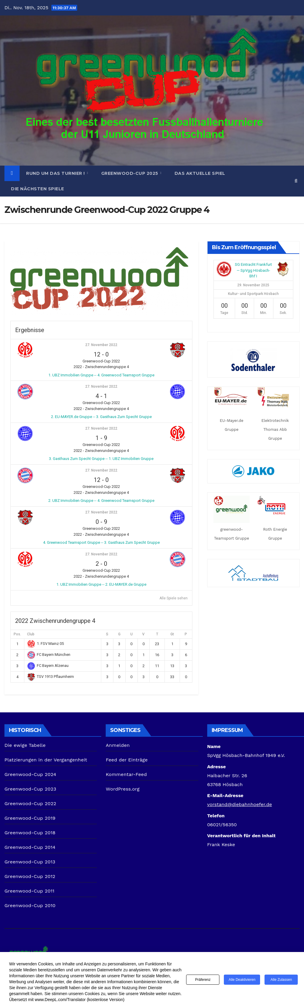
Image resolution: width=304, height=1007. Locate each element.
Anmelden (118, 745)
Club (30, 634)
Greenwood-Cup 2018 (30, 832)
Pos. (17, 634)
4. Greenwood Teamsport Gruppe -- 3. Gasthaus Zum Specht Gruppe (101, 542)
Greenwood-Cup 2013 (29, 862)
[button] (296, 181)
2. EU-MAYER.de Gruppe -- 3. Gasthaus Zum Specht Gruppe (101, 416)
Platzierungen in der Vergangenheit (45, 760)
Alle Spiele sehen (173, 598)
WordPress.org (123, 789)
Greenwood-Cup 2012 (29, 876)
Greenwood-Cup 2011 (29, 891)
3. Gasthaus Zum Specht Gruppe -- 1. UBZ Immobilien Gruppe (101, 458)
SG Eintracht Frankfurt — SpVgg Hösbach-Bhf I (253, 270)
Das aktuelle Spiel (200, 173)
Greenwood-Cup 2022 (30, 803)
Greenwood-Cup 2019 (30, 818)
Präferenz (202, 980)
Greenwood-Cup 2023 (30, 789)
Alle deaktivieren (242, 980)
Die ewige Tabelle (25, 745)
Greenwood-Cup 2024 (30, 774)
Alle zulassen (281, 980)
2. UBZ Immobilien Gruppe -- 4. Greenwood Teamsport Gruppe (101, 500)
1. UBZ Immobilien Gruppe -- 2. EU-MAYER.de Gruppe (101, 584)
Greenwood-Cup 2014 (30, 847)
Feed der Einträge (127, 760)
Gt (172, 634)
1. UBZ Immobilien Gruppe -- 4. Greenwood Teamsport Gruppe (101, 375)
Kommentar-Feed (126, 774)
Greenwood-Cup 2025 (130, 173)
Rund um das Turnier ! (56, 173)
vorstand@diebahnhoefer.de (239, 804)
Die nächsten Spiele (37, 188)
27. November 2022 (101, 345)
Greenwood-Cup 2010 (30, 905)
